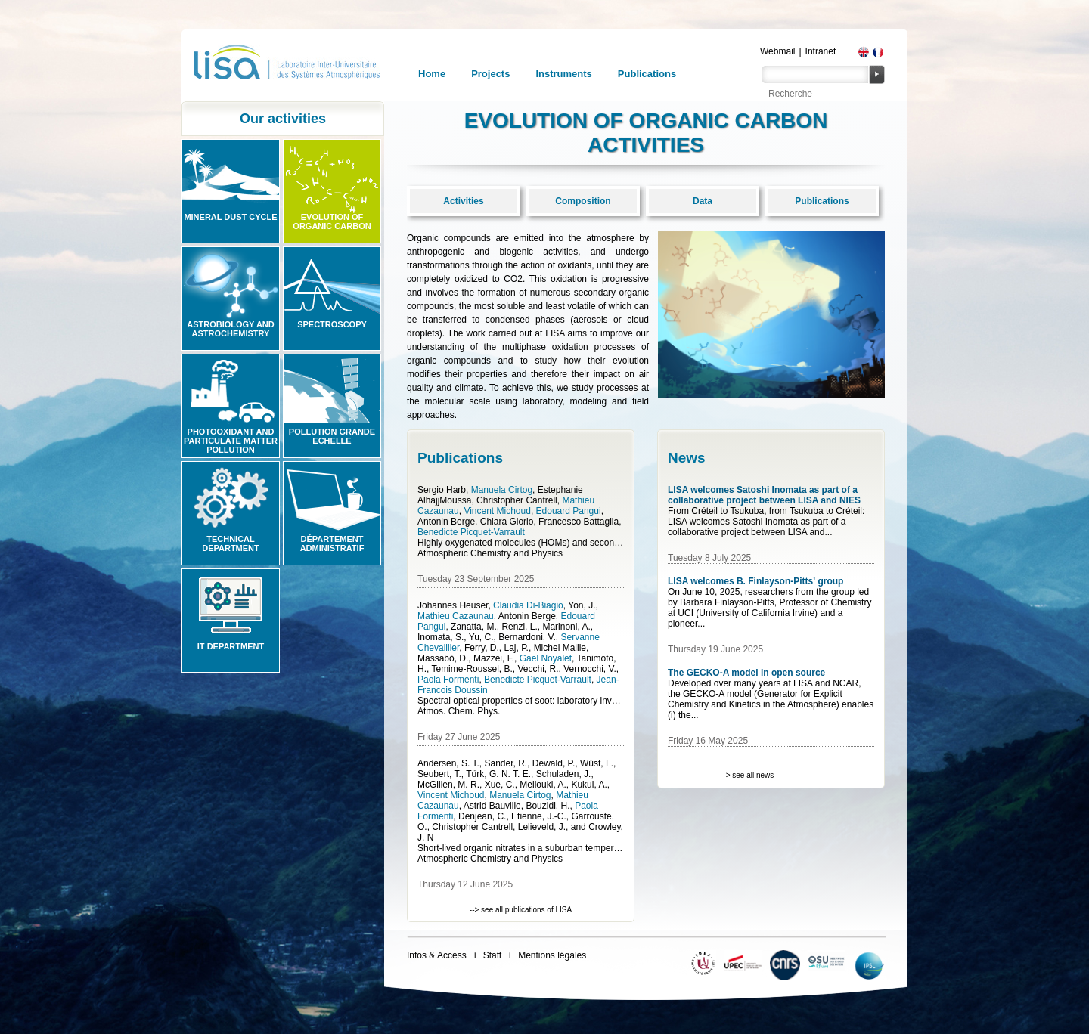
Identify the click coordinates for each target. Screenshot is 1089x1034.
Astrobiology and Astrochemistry (231, 329)
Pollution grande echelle (332, 436)
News (687, 458)
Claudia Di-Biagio (528, 605)
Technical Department (230, 543)
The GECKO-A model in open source (746, 672)
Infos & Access (437, 955)
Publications (647, 73)
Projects (490, 73)
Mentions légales (552, 955)
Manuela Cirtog (501, 489)
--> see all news (747, 775)
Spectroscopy (332, 324)
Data (702, 201)
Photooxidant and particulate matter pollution (231, 440)
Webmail (777, 51)
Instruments (563, 73)
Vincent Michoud (497, 511)
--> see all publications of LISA (521, 910)
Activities (463, 201)
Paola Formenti (448, 679)
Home (431, 73)
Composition (582, 201)
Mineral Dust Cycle (230, 216)
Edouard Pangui (568, 511)
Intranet (820, 51)
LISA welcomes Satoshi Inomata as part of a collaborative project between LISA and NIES (764, 495)
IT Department (230, 646)
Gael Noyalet (546, 658)
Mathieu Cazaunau (455, 616)
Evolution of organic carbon (332, 221)
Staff (492, 955)
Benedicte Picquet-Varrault (471, 532)
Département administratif (332, 543)
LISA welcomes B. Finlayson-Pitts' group (755, 581)
